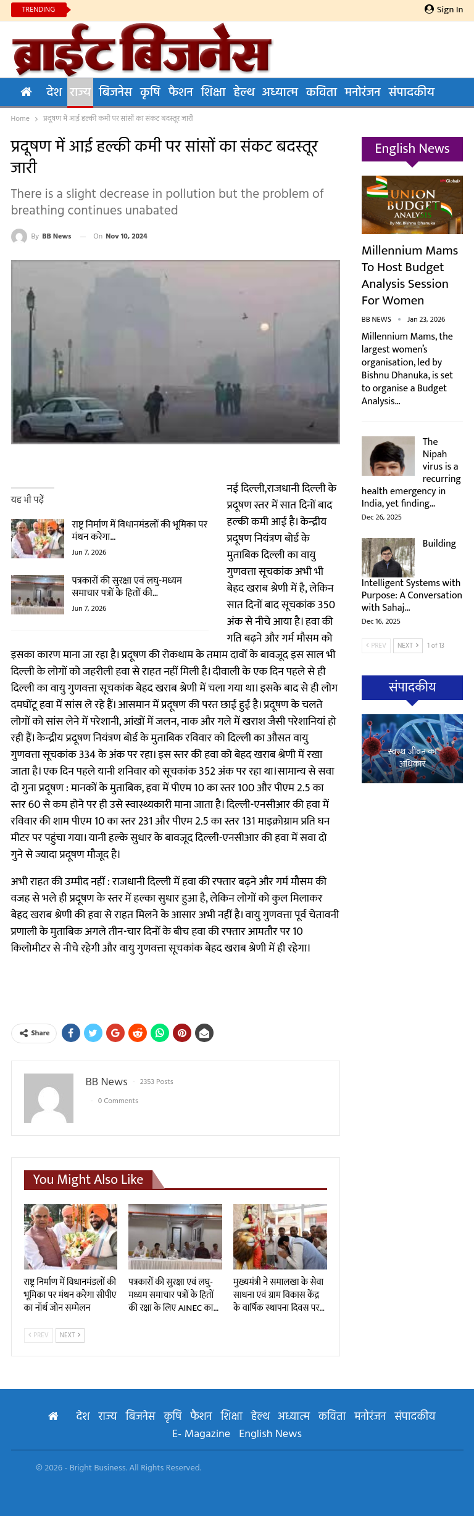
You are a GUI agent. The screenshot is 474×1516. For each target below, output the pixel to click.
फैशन (180, 93)
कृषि (150, 93)
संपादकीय (411, 93)
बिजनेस (115, 93)
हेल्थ (243, 93)
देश (54, 93)
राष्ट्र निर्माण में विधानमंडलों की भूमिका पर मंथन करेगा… (140, 530)
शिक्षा (213, 93)
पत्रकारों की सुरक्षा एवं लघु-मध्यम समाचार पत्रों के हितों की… (127, 587)
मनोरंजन (363, 93)
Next (70, 1335)
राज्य (80, 93)
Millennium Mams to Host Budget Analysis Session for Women (410, 275)
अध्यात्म (280, 93)
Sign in (444, 9)
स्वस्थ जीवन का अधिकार (412, 758)
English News (270, 1434)
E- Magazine (201, 1434)
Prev (38, 1335)
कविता (321, 93)
